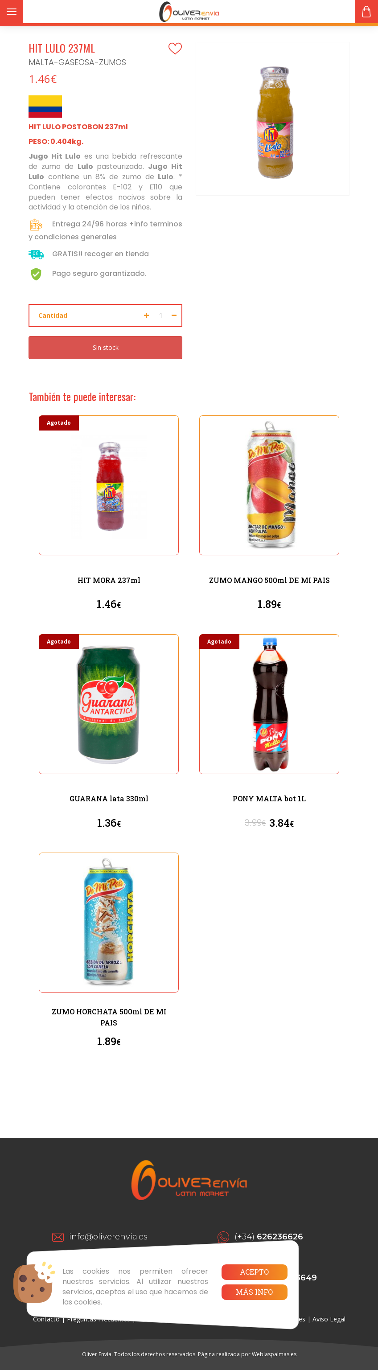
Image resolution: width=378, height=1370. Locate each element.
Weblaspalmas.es (274, 1354)
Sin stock (106, 347)
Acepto (254, 1271)
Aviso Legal (328, 1319)
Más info (254, 1291)
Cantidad (52, 315)
